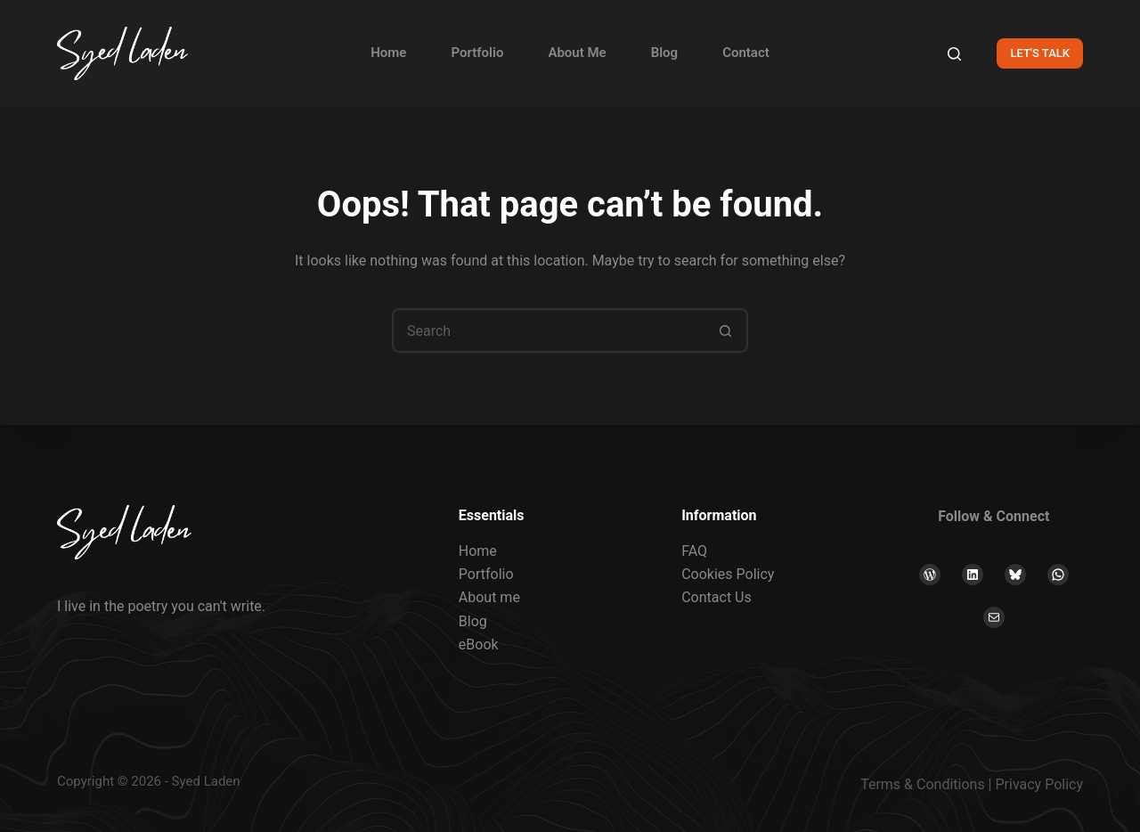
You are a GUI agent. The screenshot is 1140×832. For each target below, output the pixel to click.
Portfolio (477, 53)
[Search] (954, 54)
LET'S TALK (1040, 53)
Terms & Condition (918, 784)
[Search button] (726, 330)
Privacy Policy (1040, 784)
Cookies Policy (727, 574)
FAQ (694, 550)
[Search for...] (548, 330)
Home (388, 53)
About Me (577, 53)
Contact (746, 53)
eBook (479, 644)
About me (489, 597)
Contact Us (716, 597)
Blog (664, 53)
